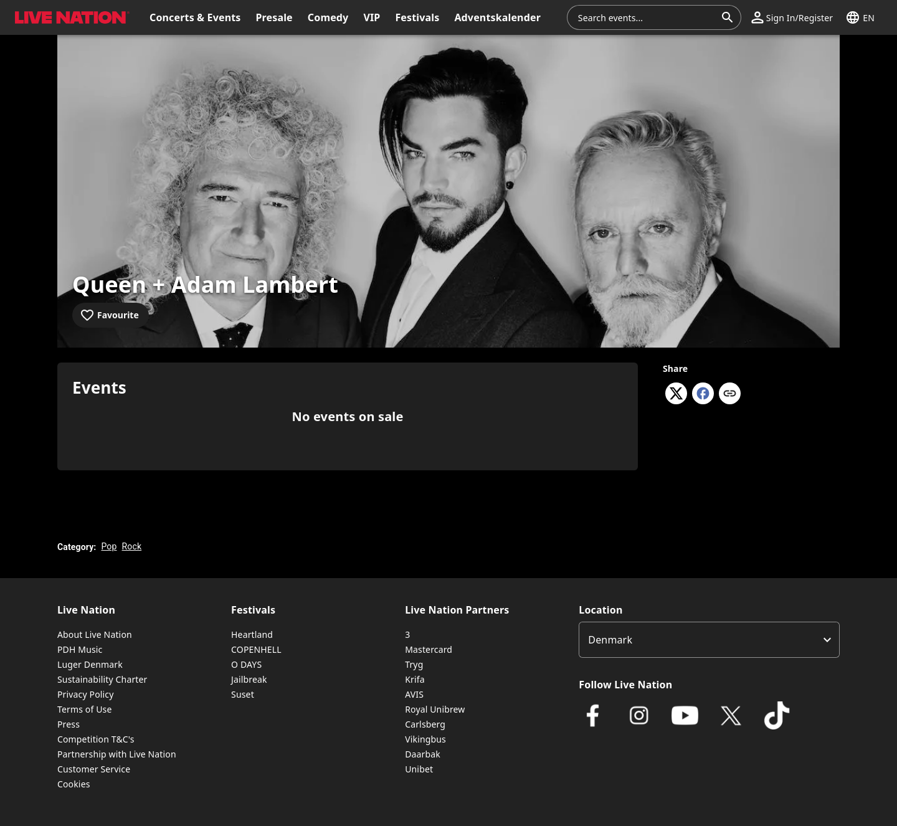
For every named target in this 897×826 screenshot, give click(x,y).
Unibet (419, 769)
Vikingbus (425, 739)
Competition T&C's (96, 739)
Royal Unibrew (435, 709)
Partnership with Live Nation (116, 754)
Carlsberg (425, 724)
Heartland (252, 634)
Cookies (73, 784)
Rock (132, 546)
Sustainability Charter (102, 679)
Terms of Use (84, 709)
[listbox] (709, 639)
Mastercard (428, 649)
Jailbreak (249, 679)
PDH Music (79, 649)
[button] (792, 17)
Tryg (414, 664)
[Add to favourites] (110, 315)
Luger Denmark (90, 664)
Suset (242, 694)
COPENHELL (256, 649)
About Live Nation (94, 634)
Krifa (414, 679)
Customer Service (93, 769)
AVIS (414, 694)
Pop (108, 546)
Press (68, 724)
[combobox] (646, 17)
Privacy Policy (85, 694)
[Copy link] (730, 394)
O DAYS (246, 664)
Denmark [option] (610, 640)
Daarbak (422, 754)
